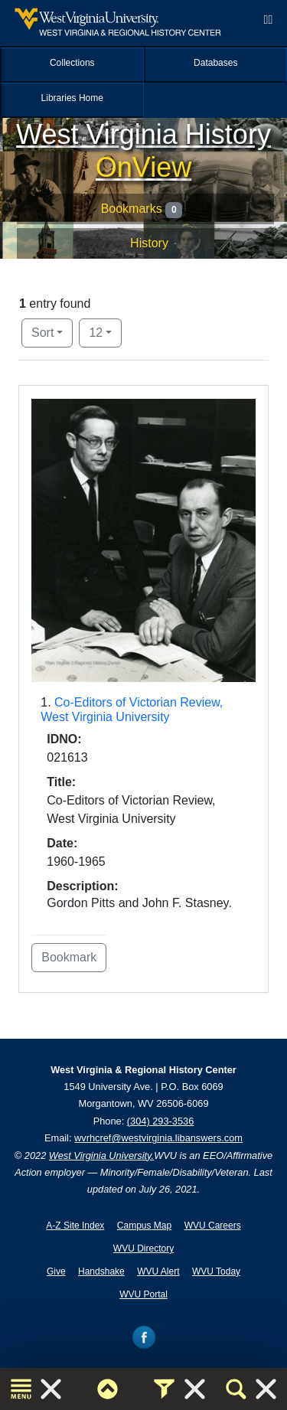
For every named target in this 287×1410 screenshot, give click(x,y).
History (149, 243)
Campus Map (144, 1225)
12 (105, 331)
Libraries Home (72, 98)
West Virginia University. (101, 1155)
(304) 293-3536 (160, 1121)
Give (56, 1271)
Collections (72, 62)
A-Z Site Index (75, 1225)
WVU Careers (212, 1225)
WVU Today (216, 1271)
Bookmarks (142, 209)
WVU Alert (158, 1271)
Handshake (101, 1271)
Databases (215, 62)
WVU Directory (143, 1248)
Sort (42, 332)
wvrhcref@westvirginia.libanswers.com (158, 1138)
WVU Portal (143, 1294)
